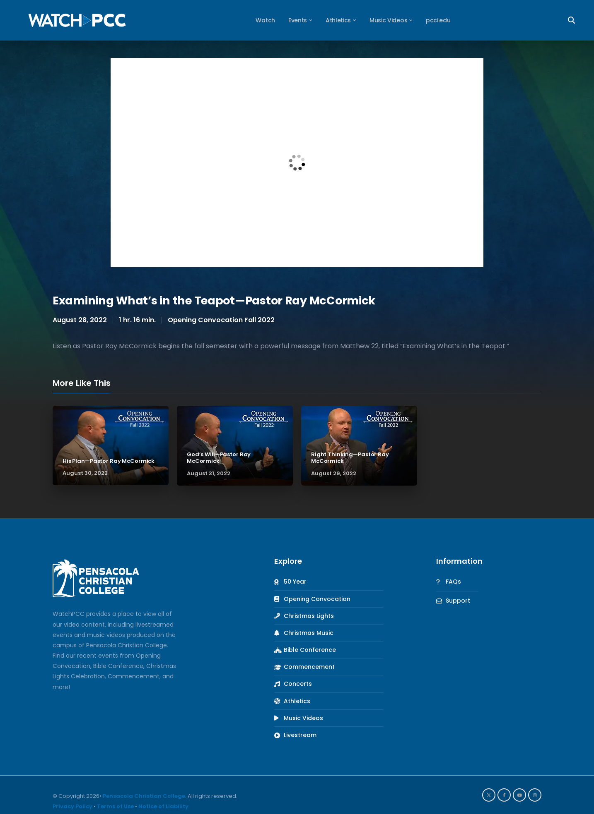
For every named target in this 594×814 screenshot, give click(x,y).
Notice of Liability (163, 806)
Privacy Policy (72, 806)
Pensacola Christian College (144, 796)
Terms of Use (115, 806)
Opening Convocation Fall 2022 (221, 320)
